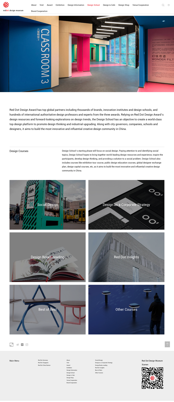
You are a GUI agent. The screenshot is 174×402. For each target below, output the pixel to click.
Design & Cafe (104, 5)
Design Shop (119, 5)
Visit (37, 5)
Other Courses (101, 373)
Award (45, 5)
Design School (89, 5)
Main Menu (14, 354)
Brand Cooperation (35, 11)
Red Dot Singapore (46, 357)
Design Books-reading (104, 361)
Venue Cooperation (136, 5)
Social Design (101, 354)
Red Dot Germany (45, 354)
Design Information (71, 5)
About (29, 5)
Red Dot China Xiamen (47, 361)
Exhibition (55, 5)
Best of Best (100, 369)
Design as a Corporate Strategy (108, 357)
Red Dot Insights (102, 365)
